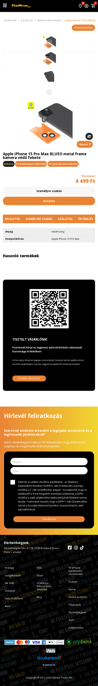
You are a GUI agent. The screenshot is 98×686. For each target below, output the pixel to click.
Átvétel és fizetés (78, 597)
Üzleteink (10, 590)
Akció (8, 606)
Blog (39, 597)
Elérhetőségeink (77, 612)
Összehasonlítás (83, 27)
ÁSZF (71, 620)
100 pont (85, 144)
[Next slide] (49, 92)
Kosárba (49, 201)
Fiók (39, 567)
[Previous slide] (49, 42)
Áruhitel (73, 581)
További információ (29, 378)
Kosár (40, 575)
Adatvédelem (76, 627)
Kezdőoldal (10, 20)
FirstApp (9, 567)
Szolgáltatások (13, 575)
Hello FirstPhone (14, 598)
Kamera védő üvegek (49, 20)
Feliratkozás (49, 519)
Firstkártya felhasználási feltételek (44, 586)
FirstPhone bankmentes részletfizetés (76, 571)
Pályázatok (75, 604)
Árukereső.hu (49, 665)
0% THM (9, 583)
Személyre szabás (49, 191)
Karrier (72, 589)
